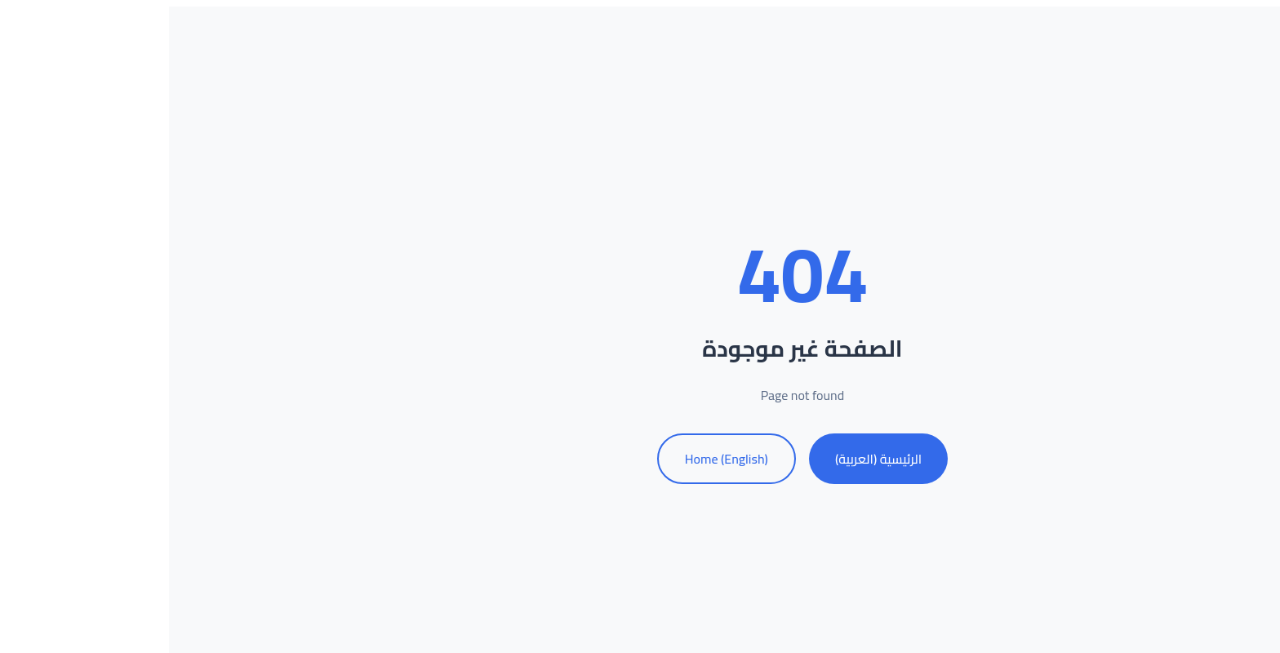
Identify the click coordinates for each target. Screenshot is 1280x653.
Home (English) (564, 458)
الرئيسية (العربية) (716, 458)
